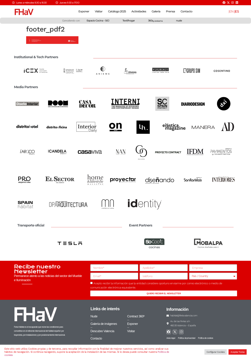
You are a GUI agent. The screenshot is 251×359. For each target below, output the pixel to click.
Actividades (138, 11)
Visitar (98, 11)
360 (155, 20)
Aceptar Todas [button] (238, 352)
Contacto (186, 11)
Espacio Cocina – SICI (98, 20)
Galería (156, 11)
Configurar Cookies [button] (216, 352)
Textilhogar (129, 20)
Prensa (170, 11)
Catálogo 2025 (117, 11)
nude (179, 20)
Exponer (83, 11)
